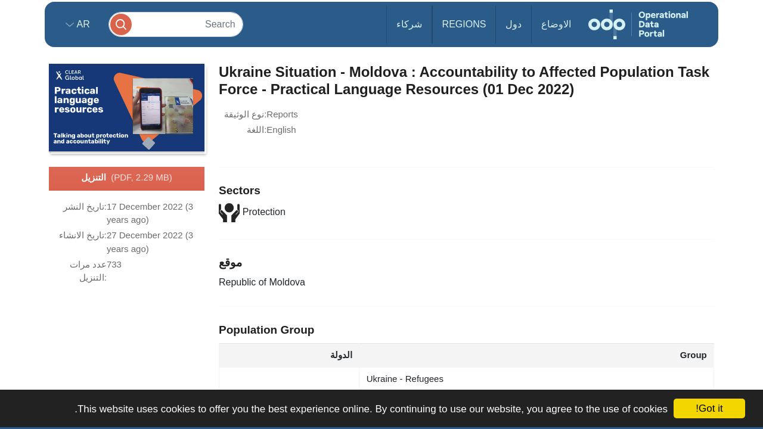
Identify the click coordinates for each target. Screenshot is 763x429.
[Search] (175, 24)
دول (513, 24)
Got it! (709, 408)
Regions (464, 24)
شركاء (409, 24)
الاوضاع (556, 24)
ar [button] (82, 24)
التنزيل (126, 178)
